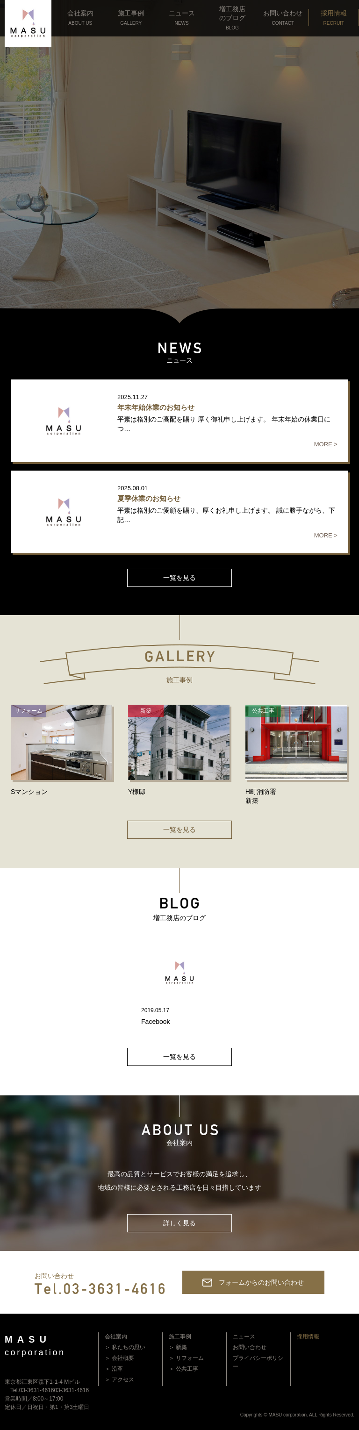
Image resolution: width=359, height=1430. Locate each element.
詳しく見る (179, 1223)
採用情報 (308, 1336)
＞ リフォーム (186, 1358)
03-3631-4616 (71, 1390)
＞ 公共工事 (183, 1369)
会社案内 (116, 1336)
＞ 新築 (178, 1347)
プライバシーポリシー (258, 1362)
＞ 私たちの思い (125, 1347)
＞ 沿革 (114, 1369)
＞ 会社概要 (119, 1358)
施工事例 (180, 1336)
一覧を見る (179, 577)
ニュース (244, 1336)
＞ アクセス (119, 1379)
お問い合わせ (249, 1347)
